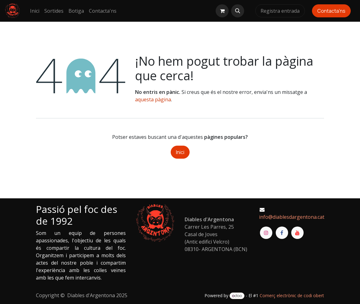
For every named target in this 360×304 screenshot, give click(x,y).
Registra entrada (280, 10)
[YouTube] (297, 233)
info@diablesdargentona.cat (291, 217)
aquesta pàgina (153, 99)
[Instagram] (266, 233)
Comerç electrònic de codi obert (292, 295)
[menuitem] (35, 11)
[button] (237, 10)
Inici (180, 152)
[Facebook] (282, 233)
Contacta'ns (331, 10)
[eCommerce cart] (222, 10)
